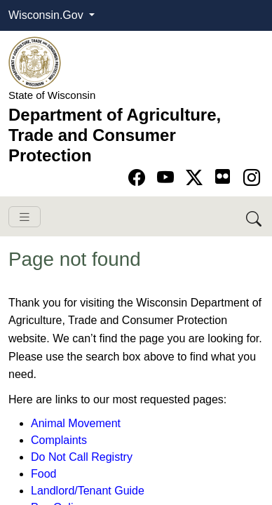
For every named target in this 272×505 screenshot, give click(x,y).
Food (43, 474)
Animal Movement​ (76, 423)
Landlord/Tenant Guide (87, 491)
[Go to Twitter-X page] (197, 177)
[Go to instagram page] (251, 177)
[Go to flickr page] (222, 176)
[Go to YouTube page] (168, 177)
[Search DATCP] (255, 216)
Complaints (59, 440)
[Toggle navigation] (24, 217)
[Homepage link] (34, 62)
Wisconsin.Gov (47, 15)
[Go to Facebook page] (139, 177)
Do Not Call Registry (81, 457)
